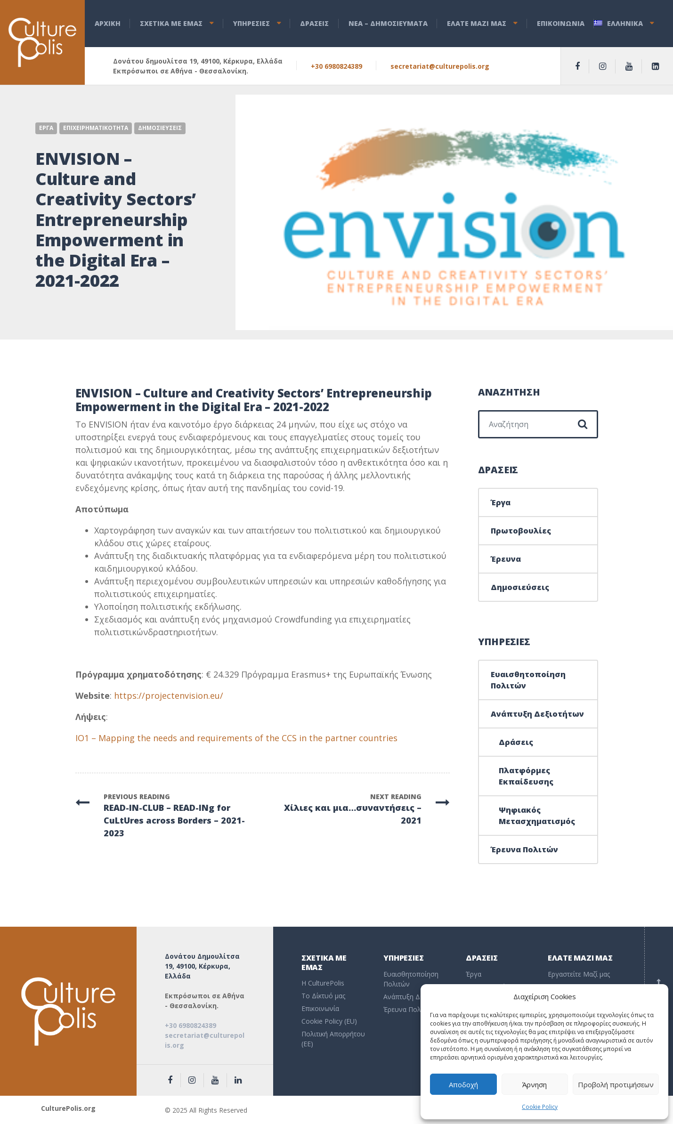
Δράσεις (516, 742)
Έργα (501, 502)
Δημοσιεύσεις (520, 587)
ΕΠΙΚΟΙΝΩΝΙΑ (560, 23)
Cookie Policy (540, 1107)
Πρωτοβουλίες (521, 531)
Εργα (46, 128)
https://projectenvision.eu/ (168, 695)
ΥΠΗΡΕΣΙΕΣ (251, 23)
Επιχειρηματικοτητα (95, 128)
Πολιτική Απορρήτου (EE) (333, 1038)
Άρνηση (534, 1084)
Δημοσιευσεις (160, 128)
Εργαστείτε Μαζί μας (579, 974)
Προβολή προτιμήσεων (616, 1084)
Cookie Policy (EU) (329, 1021)
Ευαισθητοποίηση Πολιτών (528, 680)
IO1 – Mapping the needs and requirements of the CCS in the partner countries (236, 738)
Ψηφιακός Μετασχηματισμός (537, 815)
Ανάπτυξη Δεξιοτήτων (537, 714)
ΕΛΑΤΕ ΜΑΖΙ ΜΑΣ (476, 23)
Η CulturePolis (322, 982)
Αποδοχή (463, 1084)
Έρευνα (506, 559)
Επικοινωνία (320, 1008)
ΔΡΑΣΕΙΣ (314, 23)
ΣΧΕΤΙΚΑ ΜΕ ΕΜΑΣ (171, 23)
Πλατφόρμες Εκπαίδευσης (526, 776)
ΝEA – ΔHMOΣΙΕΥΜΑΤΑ (388, 23)
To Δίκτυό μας (323, 995)
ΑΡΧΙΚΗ (108, 23)
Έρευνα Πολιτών (524, 849)
